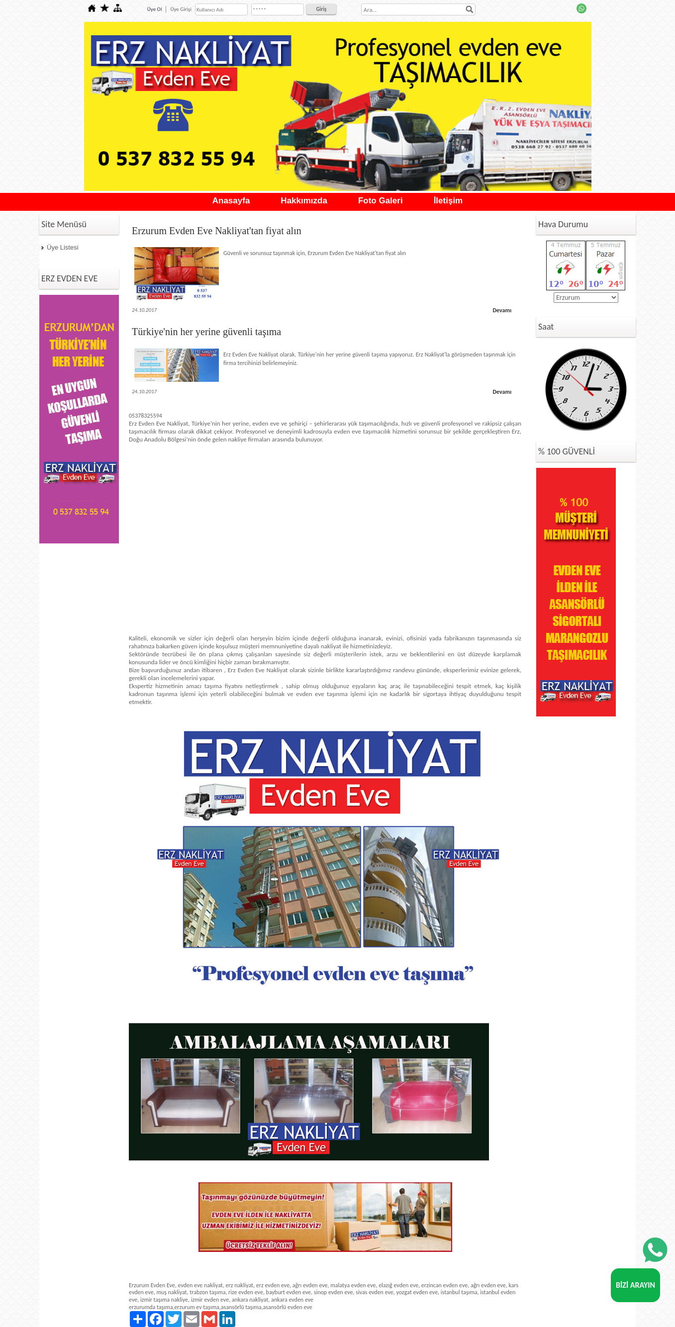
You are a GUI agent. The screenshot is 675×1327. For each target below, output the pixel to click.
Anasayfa (231, 200)
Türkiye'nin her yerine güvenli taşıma (206, 331)
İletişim (448, 200)
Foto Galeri (380, 200)
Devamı (501, 310)
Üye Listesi (63, 247)
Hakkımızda (304, 200)
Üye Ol (154, 9)
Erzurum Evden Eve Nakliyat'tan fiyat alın (216, 230)
